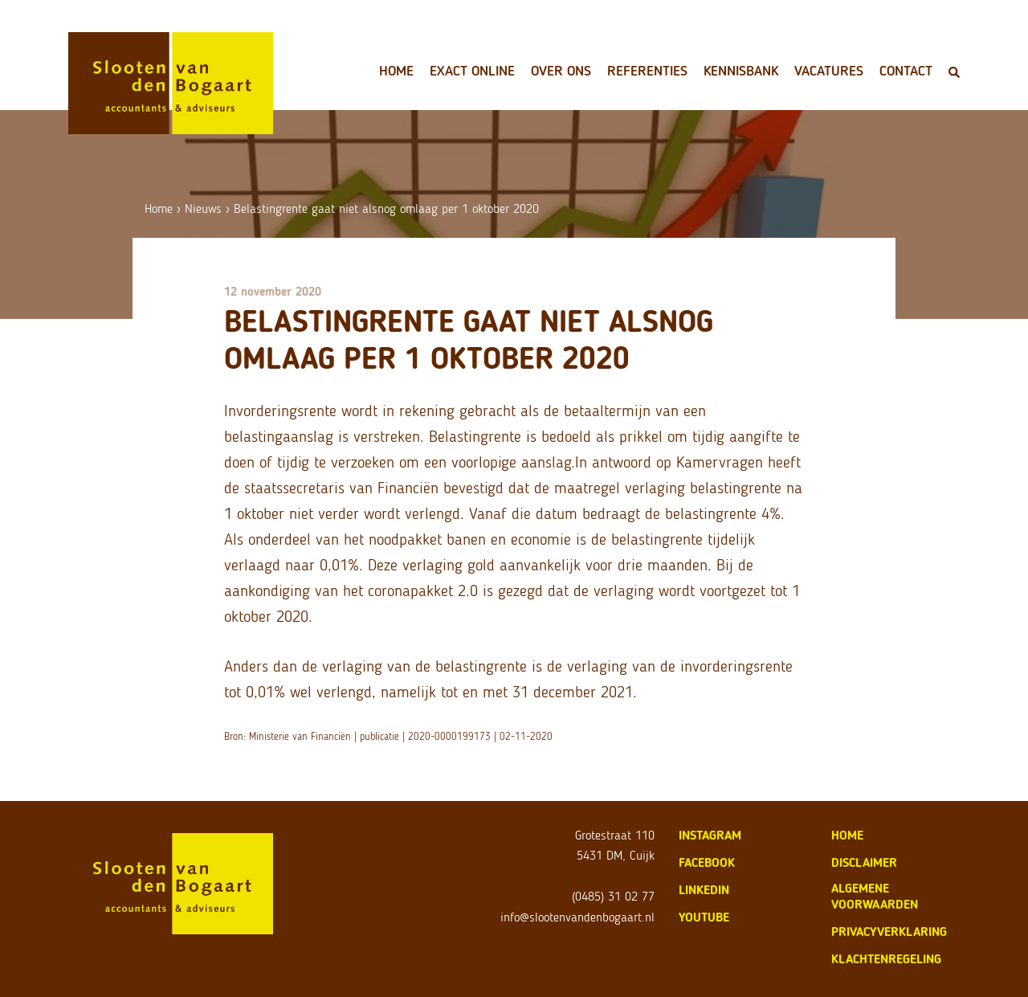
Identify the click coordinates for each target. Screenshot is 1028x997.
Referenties (647, 71)
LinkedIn (704, 889)
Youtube (704, 917)
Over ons (561, 71)
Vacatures (828, 71)
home (847, 835)
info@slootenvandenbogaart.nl (577, 917)
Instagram (710, 835)
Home (396, 71)
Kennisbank (741, 71)
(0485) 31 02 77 (613, 896)
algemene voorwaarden (874, 896)
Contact (905, 71)
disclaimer (864, 862)
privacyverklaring (889, 931)
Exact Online (472, 71)
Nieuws (203, 208)
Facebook (707, 862)
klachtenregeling (886, 958)
